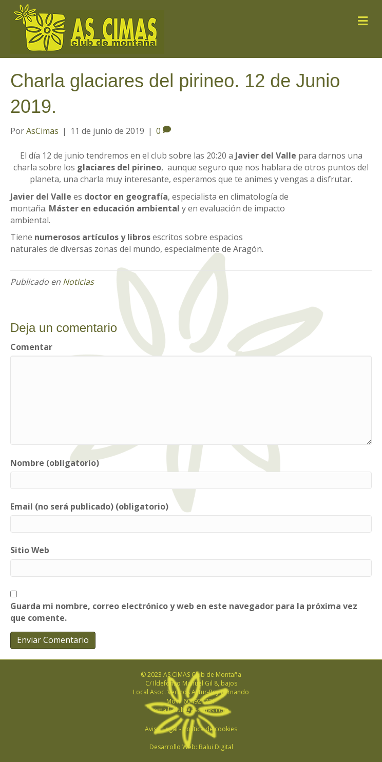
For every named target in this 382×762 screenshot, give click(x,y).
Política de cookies (210, 729)
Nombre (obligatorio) (54, 462)
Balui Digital (216, 747)
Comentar (31, 347)
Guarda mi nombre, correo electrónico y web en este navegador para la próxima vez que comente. (183, 611)
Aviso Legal (161, 729)
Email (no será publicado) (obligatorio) (89, 506)
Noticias (78, 281)
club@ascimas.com (200, 710)
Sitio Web (29, 550)
